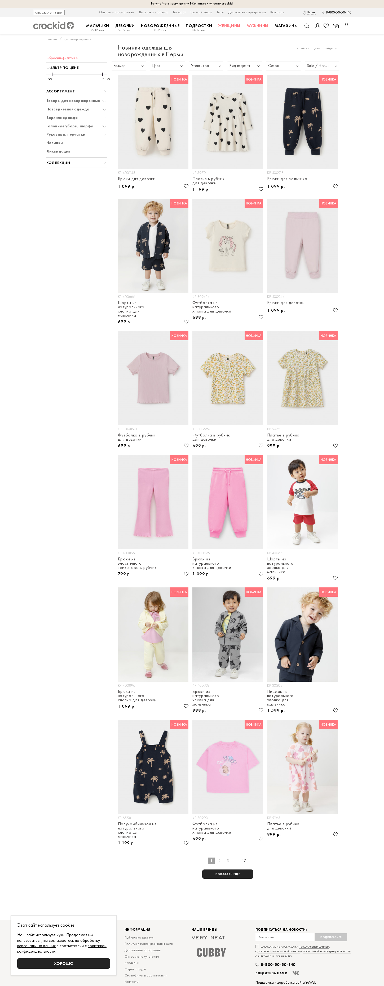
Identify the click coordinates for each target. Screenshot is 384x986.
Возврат (179, 12)
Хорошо (63, 963)
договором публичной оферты (279, 951)
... (236, 860)
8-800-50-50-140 (338, 12)
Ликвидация (58, 151)
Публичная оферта (139, 937)
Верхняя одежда (62, 118)
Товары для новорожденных (73, 101)
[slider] (102, 74)
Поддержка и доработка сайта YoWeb (285, 982)
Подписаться (331, 937)
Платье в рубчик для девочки (208, 181)
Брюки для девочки (137, 179)
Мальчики (98, 27)
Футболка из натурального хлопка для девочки (211, 307)
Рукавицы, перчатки (66, 134)
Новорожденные (160, 27)
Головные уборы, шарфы (70, 126)
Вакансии (132, 963)
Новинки (54, 143)
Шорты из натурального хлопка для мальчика (131, 309)
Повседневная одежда (68, 109)
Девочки (125, 27)
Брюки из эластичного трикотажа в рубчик (137, 563)
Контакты (277, 12)
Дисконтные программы (247, 12)
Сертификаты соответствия (146, 975)
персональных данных (314, 946)
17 (244, 860)
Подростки (198, 27)
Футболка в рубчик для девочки (137, 437)
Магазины (286, 25)
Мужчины (257, 25)
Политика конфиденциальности (149, 944)
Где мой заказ (202, 12)
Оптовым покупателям (116, 12)
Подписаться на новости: (281, 930)
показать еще (227, 874)
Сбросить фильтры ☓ (62, 57)
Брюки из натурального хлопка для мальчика (205, 697)
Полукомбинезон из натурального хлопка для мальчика (137, 830)
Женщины (229, 25)
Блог (220, 12)
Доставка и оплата (154, 12)
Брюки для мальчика (287, 179)
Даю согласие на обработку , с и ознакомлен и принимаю (303, 951)
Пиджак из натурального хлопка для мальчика (280, 697)
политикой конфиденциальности (327, 951)
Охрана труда (135, 969)
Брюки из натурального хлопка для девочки (211, 563)
